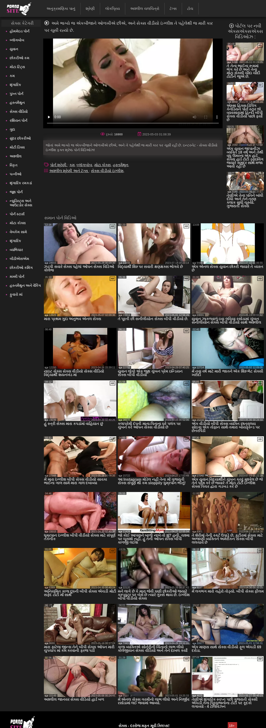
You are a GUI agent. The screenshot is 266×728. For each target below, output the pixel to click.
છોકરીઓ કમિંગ (21, 268)
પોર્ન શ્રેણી (59, 165)
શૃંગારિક (15, 85)
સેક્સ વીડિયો (19, 112)
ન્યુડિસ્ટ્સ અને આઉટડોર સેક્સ (21, 203)
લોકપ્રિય (112, 9)
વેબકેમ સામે (18, 232)
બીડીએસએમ (19, 259)
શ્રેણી (90, 9)
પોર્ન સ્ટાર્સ (17, 214)
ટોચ (190, 9)
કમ (12, 76)
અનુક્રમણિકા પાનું (60, 9)
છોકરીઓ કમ (19, 58)
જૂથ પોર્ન (16, 192)
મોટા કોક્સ (18, 223)
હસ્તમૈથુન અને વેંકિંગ (25, 285)
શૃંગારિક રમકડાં (21, 183)
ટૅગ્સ (173, 9)
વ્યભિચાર (16, 250)
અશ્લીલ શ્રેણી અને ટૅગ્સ (69, 171)
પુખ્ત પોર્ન (16, 94)
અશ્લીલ (15, 156)
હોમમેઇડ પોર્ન (19, 31)
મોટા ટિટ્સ (17, 67)
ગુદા (12, 129)
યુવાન (14, 49)
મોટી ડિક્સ (17, 147)
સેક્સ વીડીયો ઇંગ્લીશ (107, 171)
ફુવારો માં (16, 294)
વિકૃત (13, 165)
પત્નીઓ (15, 174)
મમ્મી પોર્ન (17, 277)
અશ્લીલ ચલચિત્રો (144, 9)
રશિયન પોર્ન (18, 120)
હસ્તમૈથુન (17, 103)
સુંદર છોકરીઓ (20, 138)
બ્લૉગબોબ (17, 40)
